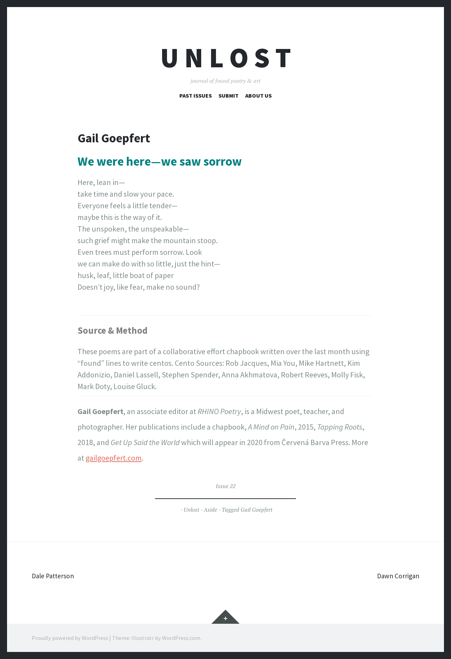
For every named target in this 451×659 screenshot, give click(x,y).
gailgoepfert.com (114, 458)
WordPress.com (181, 637)
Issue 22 (225, 486)
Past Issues (195, 95)
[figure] (225, 235)
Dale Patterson (56, 575)
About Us (258, 95)
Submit (228, 95)
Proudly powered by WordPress (70, 637)
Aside (210, 509)
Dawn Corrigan (395, 575)
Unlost (191, 509)
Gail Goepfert (256, 509)
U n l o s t (225, 57)
